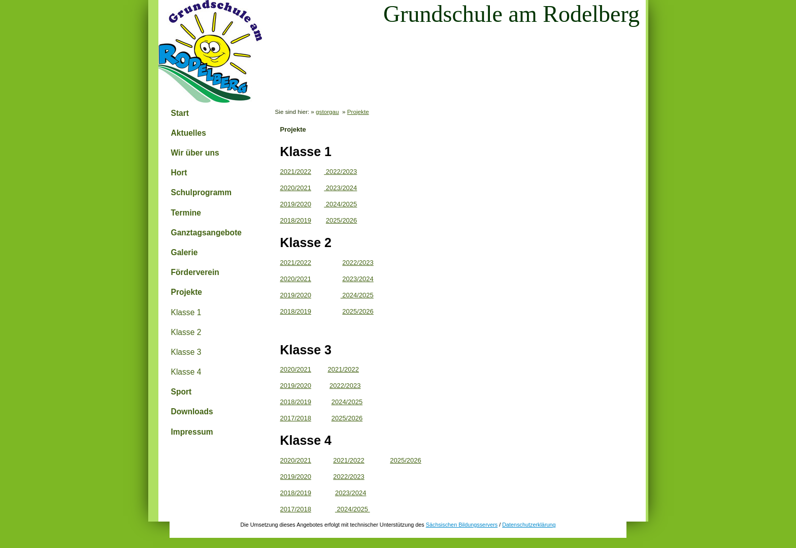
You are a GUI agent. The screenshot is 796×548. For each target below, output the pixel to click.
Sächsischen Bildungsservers (462, 525)
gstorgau (327, 111)
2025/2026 (341, 220)
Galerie (184, 252)
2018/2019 (295, 220)
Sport (181, 391)
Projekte (187, 292)
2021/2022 (295, 171)
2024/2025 (340, 204)
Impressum (192, 432)
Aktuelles (188, 133)
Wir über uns (195, 152)
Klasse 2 (186, 332)
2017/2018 (295, 418)
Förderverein (195, 272)
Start (180, 113)
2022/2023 (340, 171)
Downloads (192, 411)
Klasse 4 (186, 372)
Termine (186, 212)
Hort (179, 172)
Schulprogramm (201, 192)
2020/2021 (295, 188)
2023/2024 (340, 188)
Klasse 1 (186, 312)
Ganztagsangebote (206, 232)
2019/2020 (295, 204)
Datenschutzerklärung (528, 525)
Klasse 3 (186, 352)
